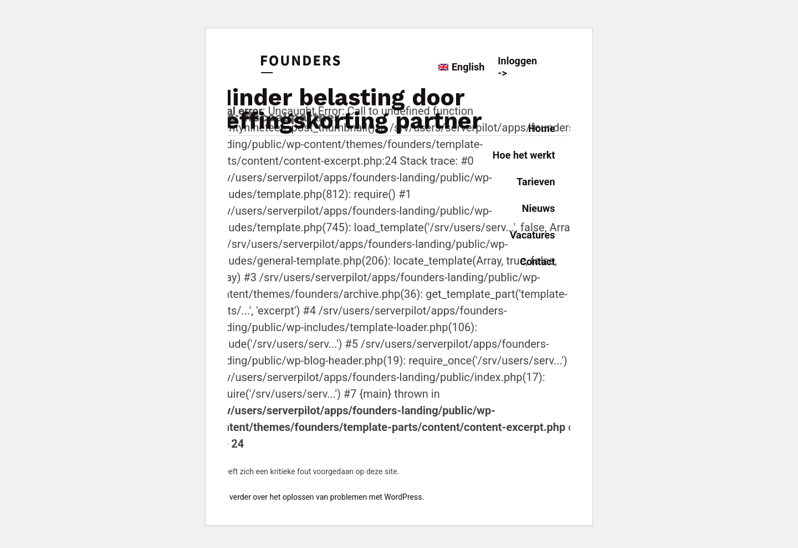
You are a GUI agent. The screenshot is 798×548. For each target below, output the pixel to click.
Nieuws (538, 208)
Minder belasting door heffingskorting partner (346, 109)
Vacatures (532, 235)
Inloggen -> (517, 67)
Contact (537, 261)
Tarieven (535, 181)
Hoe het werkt (524, 155)
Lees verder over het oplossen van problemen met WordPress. (317, 497)
